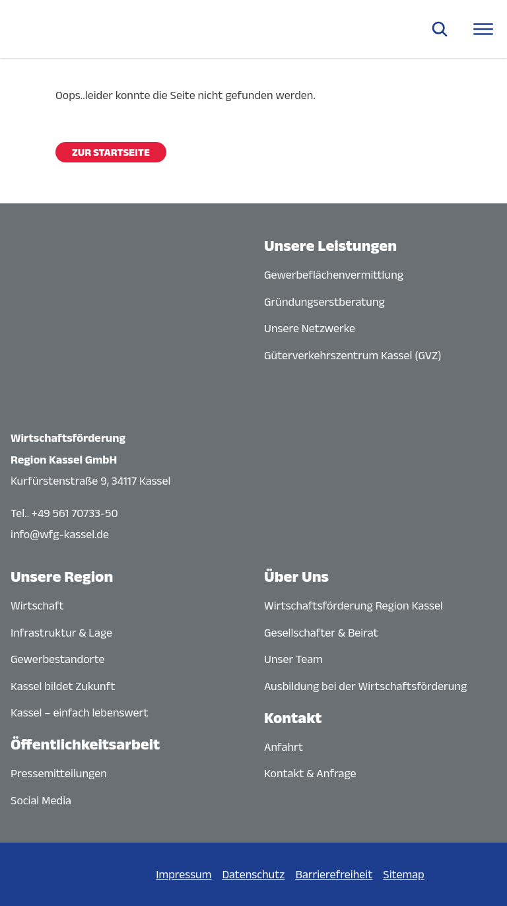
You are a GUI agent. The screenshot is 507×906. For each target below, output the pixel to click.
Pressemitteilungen (59, 773)
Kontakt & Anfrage (310, 773)
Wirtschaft (37, 605)
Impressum (183, 874)
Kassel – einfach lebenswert (80, 712)
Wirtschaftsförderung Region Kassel (353, 605)
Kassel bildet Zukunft (63, 686)
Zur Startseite (111, 152)
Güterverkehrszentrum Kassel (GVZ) (353, 355)
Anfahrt (283, 746)
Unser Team (293, 659)
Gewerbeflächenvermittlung (333, 274)
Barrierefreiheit (333, 874)
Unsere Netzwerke (309, 328)
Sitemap (403, 874)
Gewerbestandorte (58, 659)
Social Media (41, 800)
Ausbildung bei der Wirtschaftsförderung (365, 686)
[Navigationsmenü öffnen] (483, 29)
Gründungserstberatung (324, 301)
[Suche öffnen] (439, 29)
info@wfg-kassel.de (60, 534)
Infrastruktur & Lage (61, 632)
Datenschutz (253, 874)
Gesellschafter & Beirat (321, 632)
